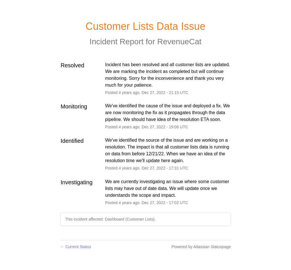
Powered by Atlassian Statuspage (201, 246)
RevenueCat (179, 41)
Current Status (75, 246)
